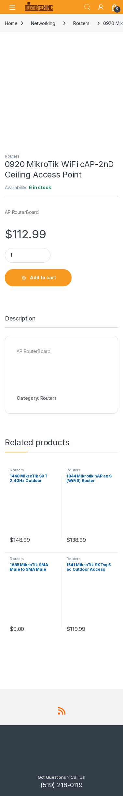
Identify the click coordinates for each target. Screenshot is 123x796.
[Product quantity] (27, 255)
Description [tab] (20, 319)
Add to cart (43, 277)
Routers (81, 23)
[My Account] (100, 7)
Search (87, 7)
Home (11, 23)
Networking (43, 23)
